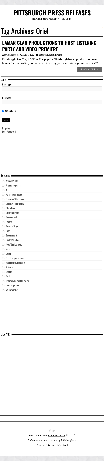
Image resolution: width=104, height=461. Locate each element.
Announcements (13, 185)
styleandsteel (11, 55)
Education (10, 208)
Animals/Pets (12, 181)
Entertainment (46, 55)
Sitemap (51, 445)
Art (7, 190)
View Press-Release (89, 69)
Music (8, 249)
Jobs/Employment (14, 244)
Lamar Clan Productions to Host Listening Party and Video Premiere (49, 46)
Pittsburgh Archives (15, 258)
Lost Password (9, 131)
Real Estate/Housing (15, 262)
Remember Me (10, 111)
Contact (63, 445)
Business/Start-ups (15, 199)
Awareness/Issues (14, 194)
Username (6, 84)
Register (6, 128)
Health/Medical (13, 240)
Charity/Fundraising (15, 203)
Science (9, 267)
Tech (8, 276)
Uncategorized (12, 285)
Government (11, 235)
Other (8, 253)
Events (58, 55)
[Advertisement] (52, 155)
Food (8, 231)
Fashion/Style (12, 226)
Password (6, 97)
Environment (11, 217)
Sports (9, 271)
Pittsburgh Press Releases (52, 12)
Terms (40, 445)
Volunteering (12, 290)
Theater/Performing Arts (17, 281)
